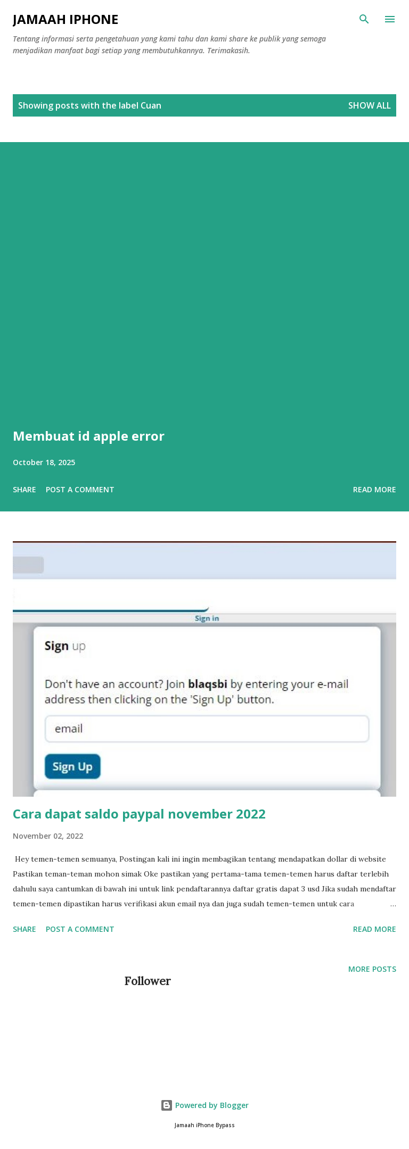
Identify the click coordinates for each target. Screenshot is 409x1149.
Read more (374, 489)
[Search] (364, 19)
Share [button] (24, 489)
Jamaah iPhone (65, 19)
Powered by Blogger (204, 1105)
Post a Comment (80, 489)
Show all (369, 105)
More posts (372, 969)
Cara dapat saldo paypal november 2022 (139, 813)
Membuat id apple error (89, 435)
